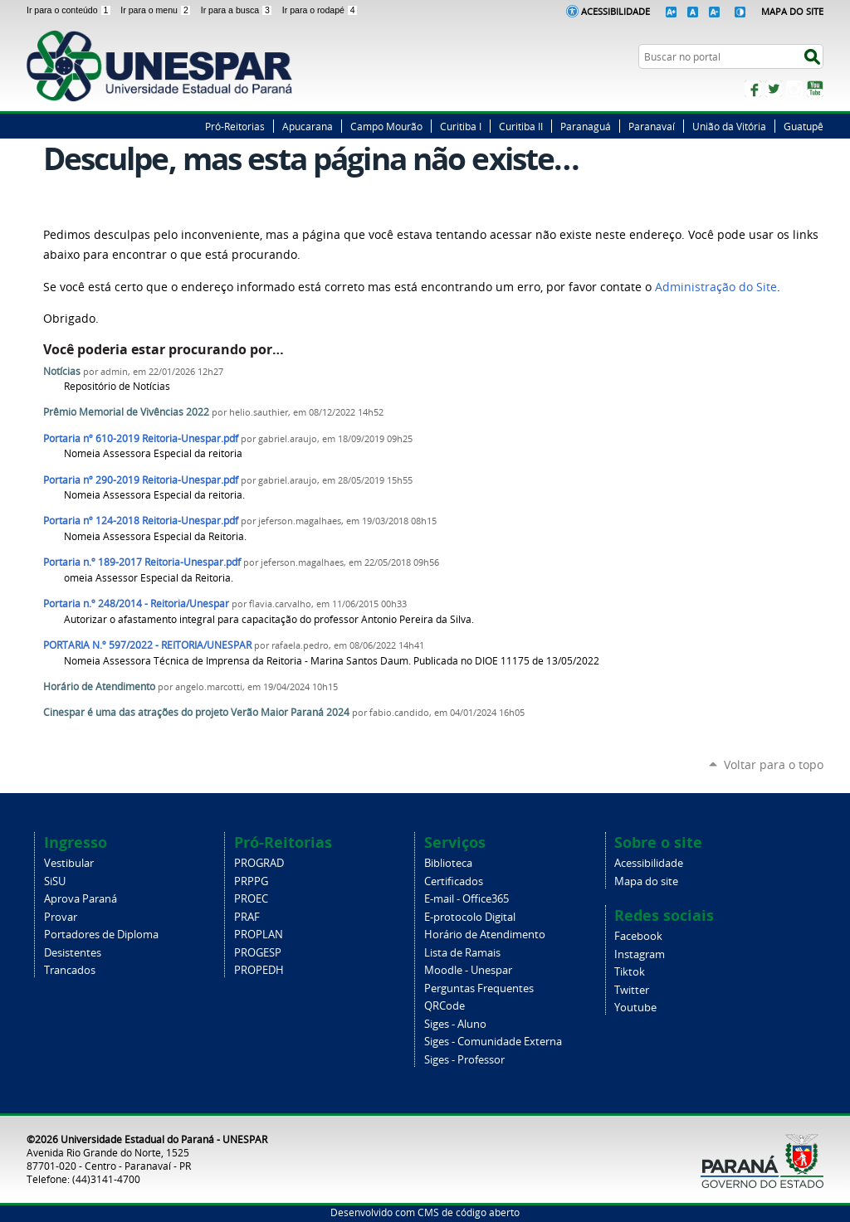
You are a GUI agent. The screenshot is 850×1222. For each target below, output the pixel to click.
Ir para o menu (156, 10)
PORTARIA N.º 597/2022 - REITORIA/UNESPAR (147, 645)
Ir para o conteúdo (70, 10)
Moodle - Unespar (468, 970)
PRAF (247, 917)
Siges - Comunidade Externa (493, 1042)
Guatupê (803, 126)
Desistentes (72, 953)
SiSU (55, 881)
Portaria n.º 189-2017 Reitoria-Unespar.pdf (142, 562)
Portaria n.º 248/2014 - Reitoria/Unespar (136, 603)
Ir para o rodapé (320, 10)
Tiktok (629, 972)
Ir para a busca (238, 10)
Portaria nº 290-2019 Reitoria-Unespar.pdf (140, 480)
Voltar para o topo (773, 764)
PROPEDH (259, 970)
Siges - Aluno (455, 1024)
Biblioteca (448, 863)
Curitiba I (460, 126)
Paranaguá (585, 126)
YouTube (815, 88)
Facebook (753, 88)
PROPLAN (258, 934)
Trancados (69, 970)
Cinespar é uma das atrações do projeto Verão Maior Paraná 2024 (196, 712)
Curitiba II (521, 126)
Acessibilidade (615, 11)
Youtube (635, 1007)
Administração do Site (716, 287)
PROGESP (257, 953)
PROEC (251, 899)
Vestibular (69, 863)
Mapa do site (646, 881)
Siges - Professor (464, 1060)
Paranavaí (651, 126)
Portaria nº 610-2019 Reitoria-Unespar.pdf (140, 438)
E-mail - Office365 (466, 899)
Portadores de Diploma (101, 934)
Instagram (794, 88)
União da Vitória (729, 126)
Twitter (773, 88)
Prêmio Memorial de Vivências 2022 (126, 412)
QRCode (444, 1006)
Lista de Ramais (462, 953)
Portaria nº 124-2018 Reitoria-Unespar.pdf (140, 521)
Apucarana (307, 126)
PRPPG (251, 881)
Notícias (62, 371)
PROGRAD (259, 863)
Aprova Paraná (80, 899)
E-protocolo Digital (469, 917)
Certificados (453, 881)
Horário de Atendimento (99, 686)
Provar (60, 917)
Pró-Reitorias (235, 126)
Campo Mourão (386, 126)
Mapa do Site (792, 11)
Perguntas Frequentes (479, 988)
